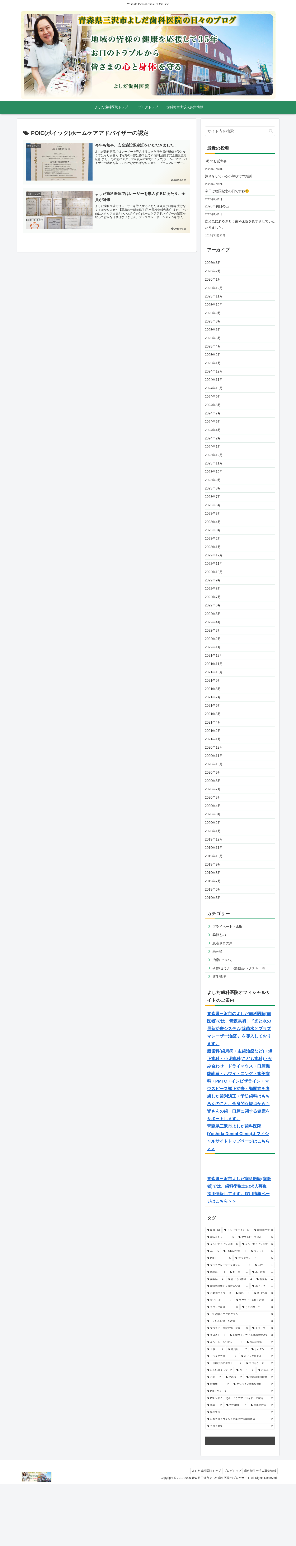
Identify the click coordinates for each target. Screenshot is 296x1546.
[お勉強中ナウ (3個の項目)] (219, 1355)
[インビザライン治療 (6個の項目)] (257, 1306)
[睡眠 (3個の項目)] (242, 1355)
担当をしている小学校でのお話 (231, 177)
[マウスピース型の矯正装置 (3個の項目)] (227, 1390)
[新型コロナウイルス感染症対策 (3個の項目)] (251, 1397)
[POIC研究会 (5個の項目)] (235, 1313)
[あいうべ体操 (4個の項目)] (240, 1341)
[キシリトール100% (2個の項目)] (224, 1404)
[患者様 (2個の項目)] (234, 1439)
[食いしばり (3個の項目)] (219, 1362)
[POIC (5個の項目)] (219, 1320)
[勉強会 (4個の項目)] (265, 1341)
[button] (270, 131)
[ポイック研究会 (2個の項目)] (257, 1418)
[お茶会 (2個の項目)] (265, 1432)
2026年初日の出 (218, 209)
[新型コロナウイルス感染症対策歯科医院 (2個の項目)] (240, 1481)
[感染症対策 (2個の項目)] (262, 1467)
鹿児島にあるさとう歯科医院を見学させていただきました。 (239, 227)
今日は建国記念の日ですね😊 (230, 193)
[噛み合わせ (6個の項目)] (220, 1299)
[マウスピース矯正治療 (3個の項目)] (254, 1362)
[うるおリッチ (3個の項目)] (257, 1369)
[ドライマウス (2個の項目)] (221, 1418)
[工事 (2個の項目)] (215, 1411)
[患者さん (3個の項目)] (216, 1397)
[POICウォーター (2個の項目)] (240, 1453)
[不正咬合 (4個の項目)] (262, 1334)
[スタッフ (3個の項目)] (262, 1390)
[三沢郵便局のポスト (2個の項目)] (224, 1425)
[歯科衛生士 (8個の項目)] (263, 1292)
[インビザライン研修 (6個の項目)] (222, 1306)
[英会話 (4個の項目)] (215, 1341)
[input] (240, 131)
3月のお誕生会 (217, 161)
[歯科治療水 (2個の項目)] (260, 1404)
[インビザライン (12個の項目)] (236, 1292)
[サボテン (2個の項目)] (262, 1411)
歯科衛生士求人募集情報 (259, 1533)
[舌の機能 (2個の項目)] (236, 1467)
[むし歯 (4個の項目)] (239, 1334)
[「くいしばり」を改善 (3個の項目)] (240, 1383)
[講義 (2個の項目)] (214, 1467)
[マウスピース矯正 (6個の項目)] (256, 1299)
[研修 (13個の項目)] (213, 1292)
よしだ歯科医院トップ (202, 1533)
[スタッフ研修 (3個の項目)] (222, 1369)
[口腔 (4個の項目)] (264, 1327)
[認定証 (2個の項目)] (237, 1411)
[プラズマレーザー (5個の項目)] (253, 1320)
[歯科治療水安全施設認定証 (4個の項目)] (227, 1348)
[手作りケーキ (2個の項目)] (259, 1425)
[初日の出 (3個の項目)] (263, 1355)
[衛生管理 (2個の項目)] (240, 1474)
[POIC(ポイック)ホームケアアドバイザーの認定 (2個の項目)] (240, 1460)
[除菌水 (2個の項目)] (218, 1446)
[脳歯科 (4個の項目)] (216, 1334)
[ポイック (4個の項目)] (262, 1348)
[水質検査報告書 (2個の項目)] (260, 1439)
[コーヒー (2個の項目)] (245, 1432)
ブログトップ (230, 1533)
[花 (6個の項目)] (213, 1313)
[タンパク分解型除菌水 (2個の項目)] (253, 1446)
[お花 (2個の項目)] (214, 1439)
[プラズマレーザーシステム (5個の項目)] (228, 1327)
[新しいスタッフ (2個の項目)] (219, 1432)
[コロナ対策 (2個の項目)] (240, 1488)
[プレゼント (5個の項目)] (261, 1313)
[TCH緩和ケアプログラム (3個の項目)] (240, 1376)
